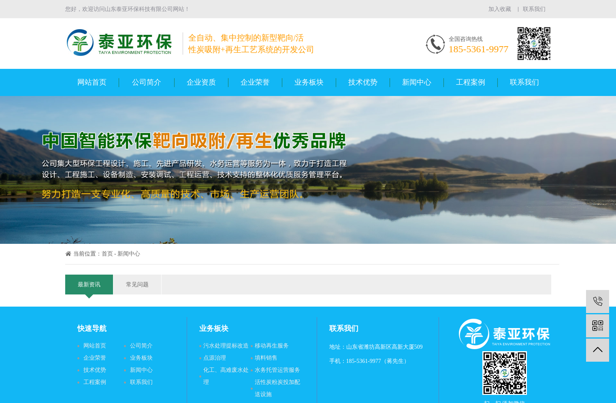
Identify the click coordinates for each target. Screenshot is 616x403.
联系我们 (534, 9)
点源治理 (214, 358)
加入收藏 (499, 9)
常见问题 (137, 284)
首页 (107, 254)
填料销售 (266, 358)
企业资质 (201, 82)
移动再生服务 (272, 346)
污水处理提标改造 (226, 346)
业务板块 (309, 82)
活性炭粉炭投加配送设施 (277, 388)
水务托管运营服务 (277, 370)
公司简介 (146, 82)
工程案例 (470, 82)
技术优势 (362, 82)
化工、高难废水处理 (226, 376)
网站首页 (92, 82)
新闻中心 (416, 82)
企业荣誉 (255, 82)
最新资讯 (89, 287)
